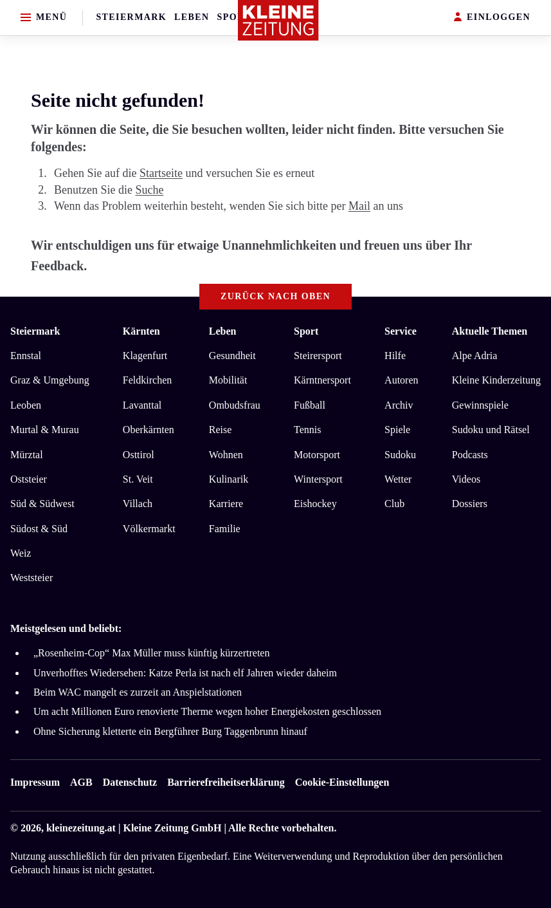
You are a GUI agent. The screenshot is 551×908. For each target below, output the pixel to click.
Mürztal (26, 454)
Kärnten (141, 331)
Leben (191, 17)
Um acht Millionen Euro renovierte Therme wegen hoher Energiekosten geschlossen (207, 711)
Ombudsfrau (234, 405)
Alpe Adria (475, 355)
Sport (234, 17)
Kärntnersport (322, 380)
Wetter (397, 479)
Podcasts (470, 454)
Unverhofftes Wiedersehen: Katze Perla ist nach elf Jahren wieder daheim (185, 672)
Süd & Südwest (42, 503)
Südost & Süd (39, 528)
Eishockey (315, 503)
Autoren (401, 380)
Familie (224, 528)
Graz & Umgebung (49, 380)
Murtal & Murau (44, 429)
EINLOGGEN (492, 18)
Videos (466, 479)
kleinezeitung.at (81, 827)
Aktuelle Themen (489, 331)
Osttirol (138, 454)
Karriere (226, 503)
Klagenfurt (145, 355)
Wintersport (318, 479)
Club (394, 503)
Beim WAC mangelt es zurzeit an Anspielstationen (137, 692)
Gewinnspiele (480, 405)
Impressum (35, 782)
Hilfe (395, 355)
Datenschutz (130, 782)
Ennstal (25, 355)
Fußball (309, 405)
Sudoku (400, 454)
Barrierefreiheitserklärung (225, 782)
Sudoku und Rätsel (491, 429)
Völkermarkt (149, 528)
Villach (137, 503)
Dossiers (469, 503)
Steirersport (318, 355)
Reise (220, 429)
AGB (81, 782)
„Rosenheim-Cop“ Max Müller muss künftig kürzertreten (151, 652)
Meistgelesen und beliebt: (66, 628)
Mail (359, 205)
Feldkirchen (147, 380)
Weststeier (31, 577)
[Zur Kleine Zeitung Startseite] (278, 20)
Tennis (307, 429)
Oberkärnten (148, 429)
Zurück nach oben (275, 296)
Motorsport (317, 454)
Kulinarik (228, 479)
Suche (149, 189)
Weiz (20, 553)
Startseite (161, 173)
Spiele (397, 429)
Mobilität (228, 380)
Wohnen (226, 454)
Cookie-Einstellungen (342, 782)
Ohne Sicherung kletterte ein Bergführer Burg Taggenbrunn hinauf (170, 731)
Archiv (398, 405)
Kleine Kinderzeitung (496, 380)
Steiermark (131, 17)
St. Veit (138, 479)
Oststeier (28, 479)
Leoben (25, 405)
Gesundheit (232, 355)
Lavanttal (142, 405)
